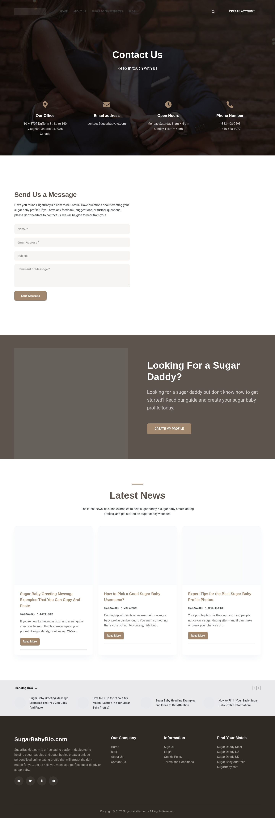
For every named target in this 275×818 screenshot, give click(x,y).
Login (167, 752)
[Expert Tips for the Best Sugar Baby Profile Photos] (221, 555)
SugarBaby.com (227, 767)
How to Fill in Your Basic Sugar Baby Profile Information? (238, 703)
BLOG (132, 11)
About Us (117, 757)
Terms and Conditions (179, 762)
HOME (64, 11)
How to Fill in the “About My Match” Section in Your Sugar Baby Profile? (111, 702)
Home (115, 747)
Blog (114, 752)
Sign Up (169, 747)
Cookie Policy (173, 757)
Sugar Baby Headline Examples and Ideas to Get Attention (175, 703)
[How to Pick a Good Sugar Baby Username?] (137, 555)
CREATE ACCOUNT (242, 11)
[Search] (213, 11)
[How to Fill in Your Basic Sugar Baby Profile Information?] (209, 703)
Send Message (30, 296)
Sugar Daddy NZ (228, 752)
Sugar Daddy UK (228, 757)
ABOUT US (79, 11)
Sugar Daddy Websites (107, 11)
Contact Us (118, 762)
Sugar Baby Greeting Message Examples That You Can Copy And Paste (53, 599)
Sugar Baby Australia (231, 762)
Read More (31, 642)
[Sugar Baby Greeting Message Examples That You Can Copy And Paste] (53, 555)
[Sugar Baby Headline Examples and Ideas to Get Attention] (146, 703)
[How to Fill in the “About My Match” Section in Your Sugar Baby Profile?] (83, 703)
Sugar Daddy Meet (229, 747)
